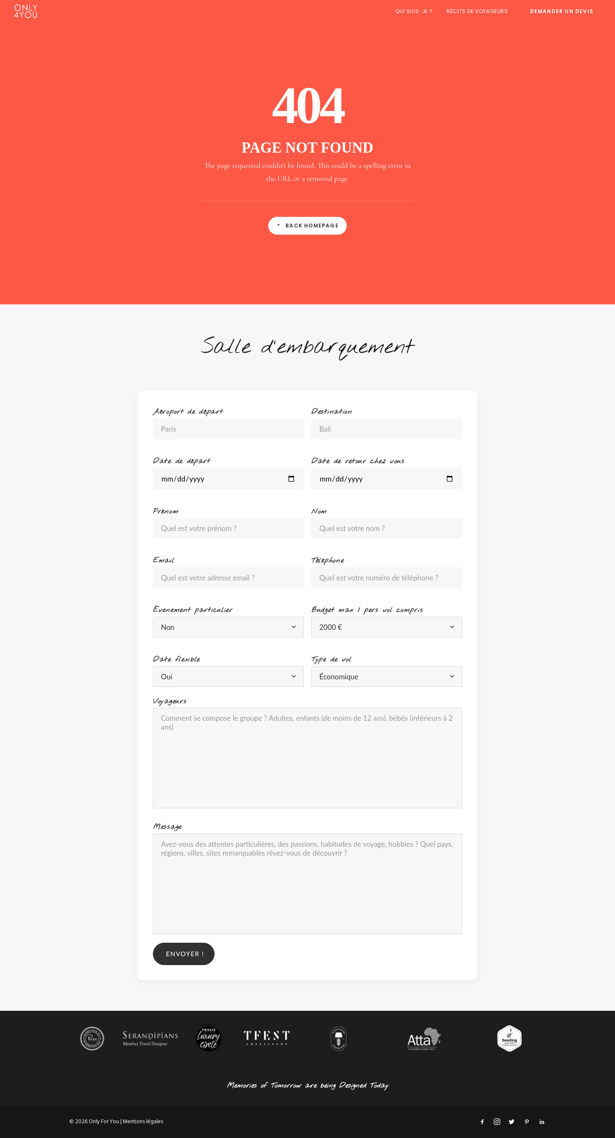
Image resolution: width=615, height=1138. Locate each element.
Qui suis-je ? (414, 11)
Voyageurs (169, 701)
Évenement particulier (193, 610)
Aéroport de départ (188, 412)
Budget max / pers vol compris (367, 610)
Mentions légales (143, 1121)
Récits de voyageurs (477, 11)
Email (163, 561)
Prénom (165, 512)
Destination (331, 412)
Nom (319, 512)
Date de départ (181, 461)
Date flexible (176, 660)
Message (167, 827)
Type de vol (331, 660)
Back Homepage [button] (307, 225)
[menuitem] (416, 11)
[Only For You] (26, 11)
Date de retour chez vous (358, 461)
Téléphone (327, 561)
